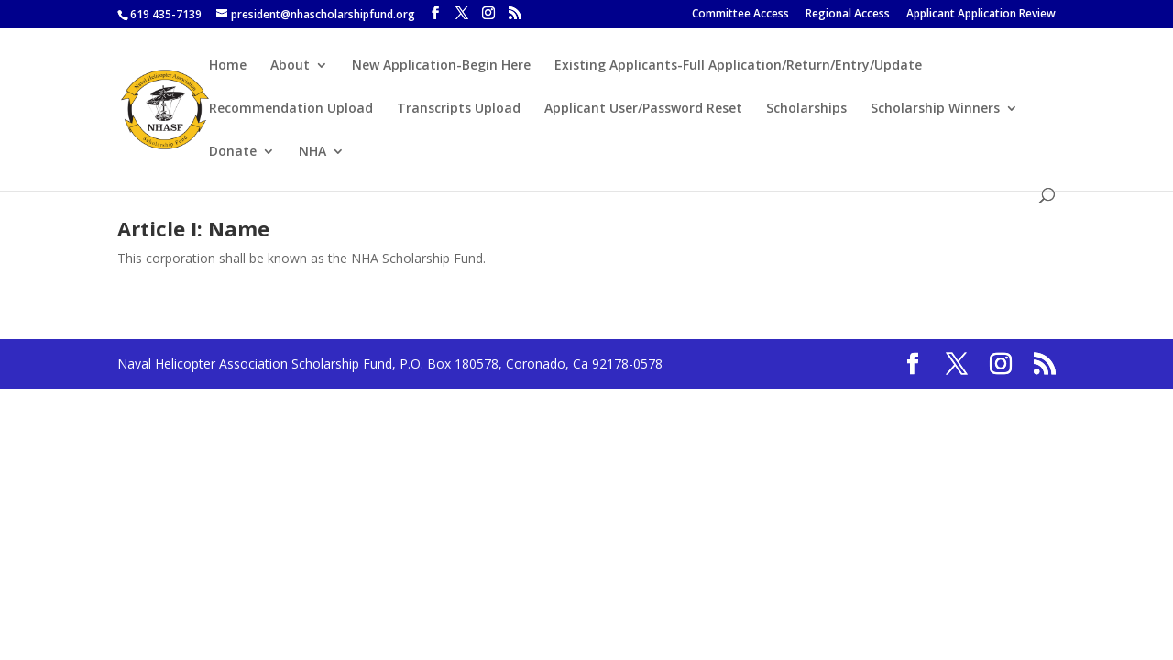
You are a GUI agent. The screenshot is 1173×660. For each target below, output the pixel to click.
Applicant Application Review (981, 14)
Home (228, 66)
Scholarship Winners (935, 109)
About (290, 66)
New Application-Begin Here (441, 66)
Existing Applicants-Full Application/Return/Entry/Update (738, 66)
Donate (233, 152)
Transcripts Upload (459, 109)
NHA (312, 152)
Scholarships (806, 109)
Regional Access (848, 14)
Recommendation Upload (291, 109)
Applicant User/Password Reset (643, 109)
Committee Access (740, 14)
